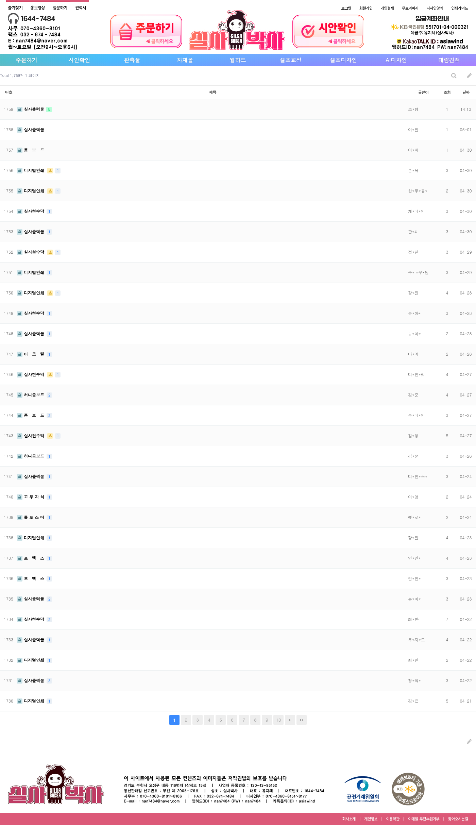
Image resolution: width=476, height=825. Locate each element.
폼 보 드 (30, 150)
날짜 (466, 92)
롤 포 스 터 (31, 517)
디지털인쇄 (31, 170)
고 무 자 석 (31, 497)
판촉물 (132, 60)
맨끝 (301, 720)
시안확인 (79, 60)
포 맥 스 (31, 558)
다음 (290, 720)
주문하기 (26, 60)
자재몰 (185, 60)
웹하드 (238, 60)
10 (278, 720)
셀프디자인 (343, 60)
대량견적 (449, 60)
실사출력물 (31, 109)
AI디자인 (396, 60)
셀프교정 (291, 60)
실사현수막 (31, 211)
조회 (447, 92)
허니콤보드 (31, 395)
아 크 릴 (31, 354)
